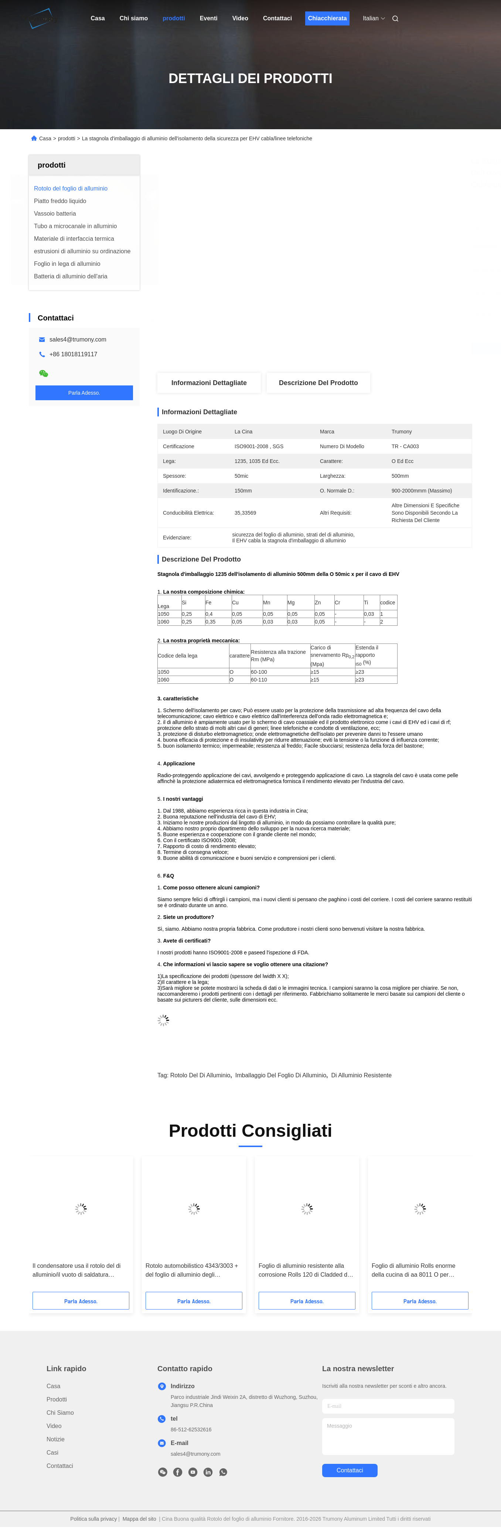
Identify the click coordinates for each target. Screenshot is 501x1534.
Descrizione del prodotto (318, 383)
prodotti (174, 18)
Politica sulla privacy (93, 1519)
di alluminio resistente (361, 1075)
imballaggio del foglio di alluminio (280, 1075)
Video (240, 18)
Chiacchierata (327, 18)
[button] (43, 1226)
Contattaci (277, 18)
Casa (98, 18)
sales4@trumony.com (78, 339)
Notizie (56, 1439)
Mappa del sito (139, 1519)
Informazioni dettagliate (209, 383)
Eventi (209, 18)
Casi (52, 1452)
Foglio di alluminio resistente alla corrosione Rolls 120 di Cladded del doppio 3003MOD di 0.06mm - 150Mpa (305, 1271)
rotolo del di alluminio (200, 1075)
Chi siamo (134, 18)
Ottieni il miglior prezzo (357, 348)
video (54, 1426)
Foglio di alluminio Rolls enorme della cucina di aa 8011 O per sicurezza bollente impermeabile (414, 1271)
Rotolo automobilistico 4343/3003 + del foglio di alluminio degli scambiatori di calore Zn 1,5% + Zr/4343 (192, 1271)
